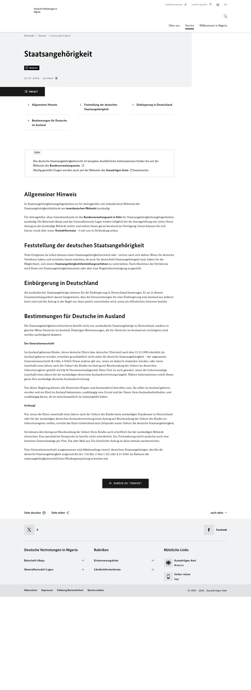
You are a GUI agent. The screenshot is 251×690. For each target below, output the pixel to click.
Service (189, 25)
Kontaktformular (66, 324)
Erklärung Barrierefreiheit (70, 683)
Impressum (47, 683)
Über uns (174, 25)
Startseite (30, 35)
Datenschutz (30, 683)
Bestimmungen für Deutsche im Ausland (49, 216)
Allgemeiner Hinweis (44, 198)
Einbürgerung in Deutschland (154, 198)
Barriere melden (96, 683)
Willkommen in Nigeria (213, 25)
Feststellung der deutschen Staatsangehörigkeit (100, 201)
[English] (225, 4)
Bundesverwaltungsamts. (65, 259)
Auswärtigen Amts (117, 264)
